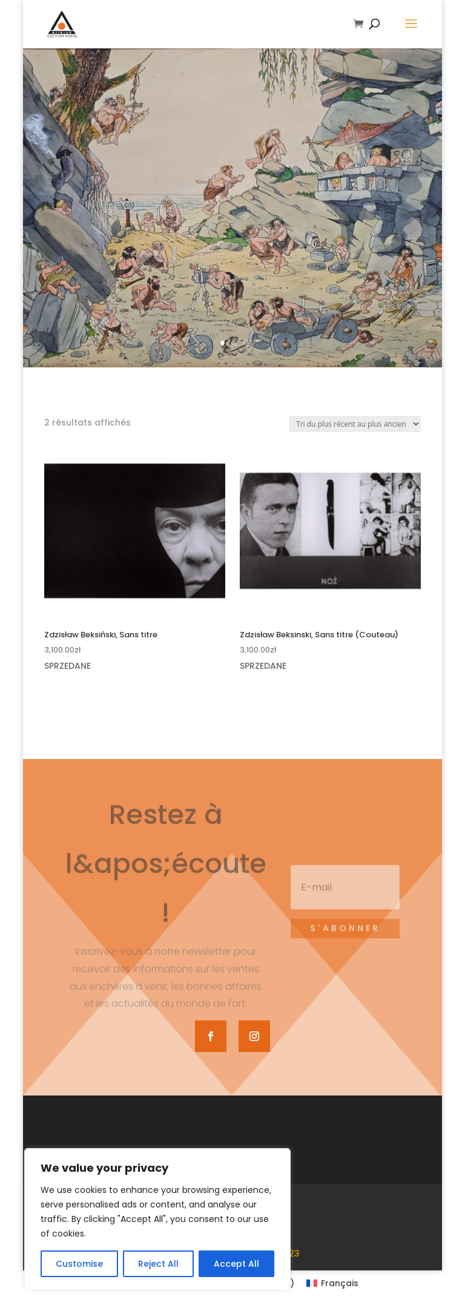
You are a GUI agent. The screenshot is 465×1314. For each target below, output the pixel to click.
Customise (79, 1264)
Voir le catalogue (233, 327)
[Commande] (355, 424)
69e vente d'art (232, 260)
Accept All (236, 1264)
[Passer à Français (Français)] (332, 1283)
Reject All (158, 1264)
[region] (157, 1219)
